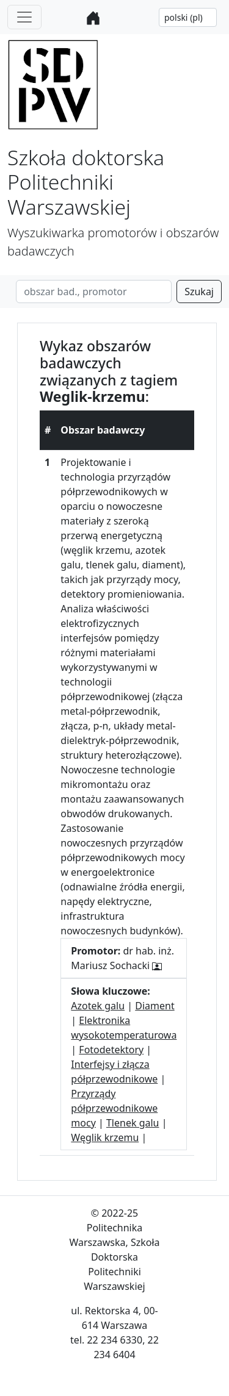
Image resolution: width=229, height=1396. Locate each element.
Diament (154, 1005)
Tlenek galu (132, 1122)
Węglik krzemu (105, 1137)
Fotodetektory (111, 1049)
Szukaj (199, 291)
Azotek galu (98, 1005)
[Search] (94, 291)
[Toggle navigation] (24, 17)
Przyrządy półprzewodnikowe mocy (114, 1108)
